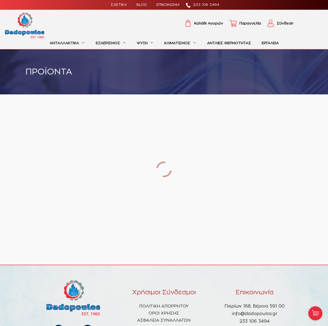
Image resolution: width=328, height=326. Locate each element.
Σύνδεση (285, 23)
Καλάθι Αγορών (208, 23)
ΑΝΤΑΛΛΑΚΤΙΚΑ (70, 43)
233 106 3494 (206, 5)
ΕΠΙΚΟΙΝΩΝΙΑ (168, 5)
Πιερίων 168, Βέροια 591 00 (254, 306)
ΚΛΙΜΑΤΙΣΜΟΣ (183, 43)
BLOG (142, 5)
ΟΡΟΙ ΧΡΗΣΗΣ (164, 313)
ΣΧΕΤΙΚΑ (119, 5)
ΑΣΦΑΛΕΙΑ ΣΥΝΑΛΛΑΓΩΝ (164, 320)
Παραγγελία (250, 23)
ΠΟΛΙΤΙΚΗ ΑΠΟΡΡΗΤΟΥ (164, 306)
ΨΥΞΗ (148, 43)
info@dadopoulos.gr (254, 314)
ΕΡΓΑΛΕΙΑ (270, 43)
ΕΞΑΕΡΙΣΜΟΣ (113, 43)
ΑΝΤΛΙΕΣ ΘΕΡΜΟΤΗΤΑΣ (229, 43)
